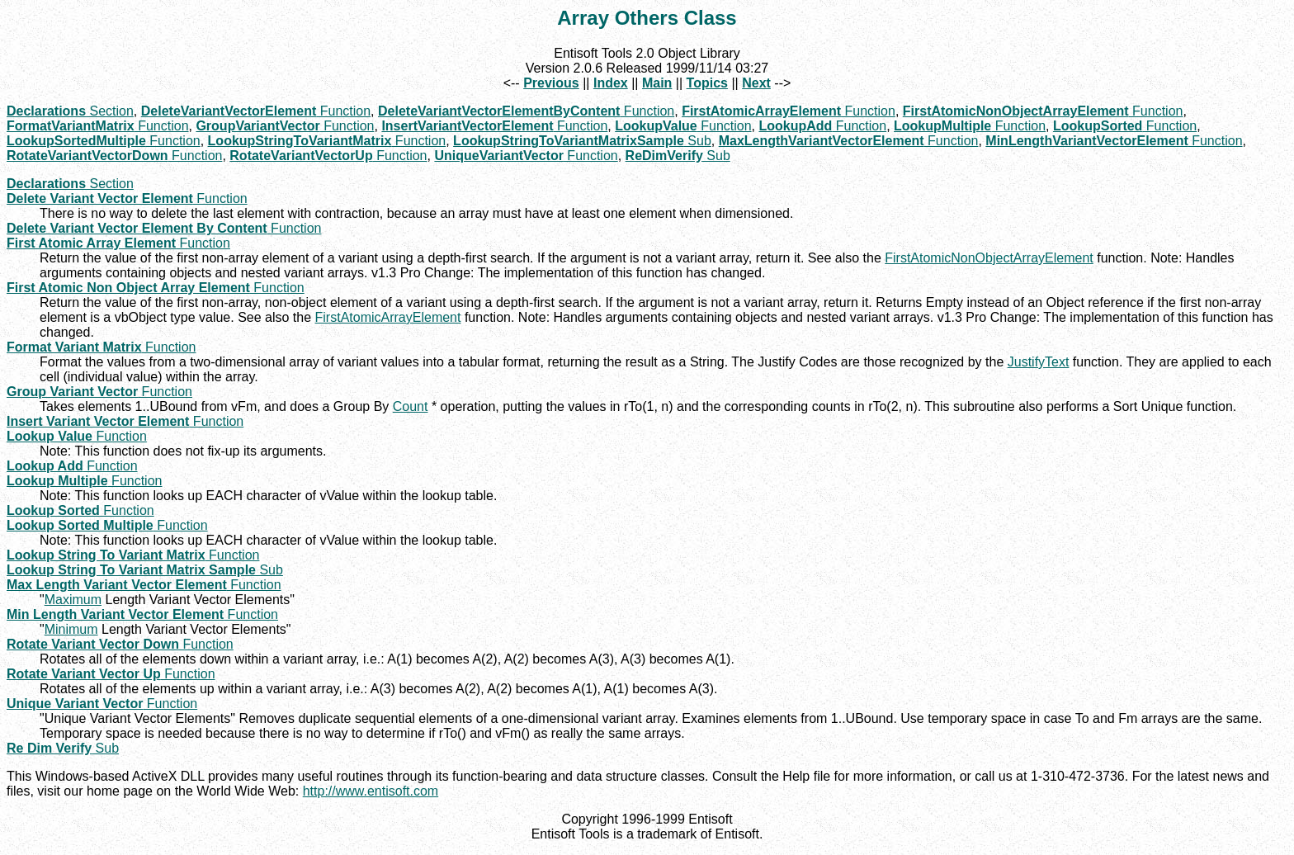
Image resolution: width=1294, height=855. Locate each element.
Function (256, 111)
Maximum (73, 600)
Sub (582, 141)
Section (70, 111)
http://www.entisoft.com (371, 791)
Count (410, 406)
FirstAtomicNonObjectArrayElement (989, 258)
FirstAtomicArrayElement (388, 317)
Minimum (71, 629)
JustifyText (1039, 362)
